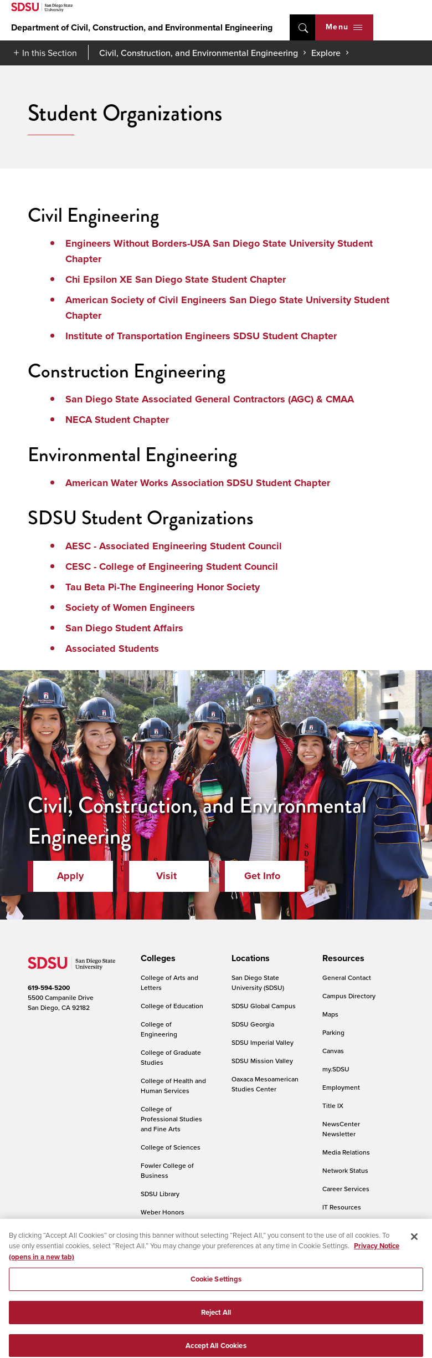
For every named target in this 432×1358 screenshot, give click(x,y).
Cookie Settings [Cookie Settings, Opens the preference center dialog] (216, 1289)
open (302, 27)
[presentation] (156, 958)
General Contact (346, 977)
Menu (344, 27)
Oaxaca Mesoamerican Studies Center (265, 1084)
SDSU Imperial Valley (263, 1042)
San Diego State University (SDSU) (258, 982)
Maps (330, 1014)
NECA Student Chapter (117, 419)
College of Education (172, 1005)
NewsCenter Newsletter (341, 1129)
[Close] (414, 1246)
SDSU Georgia (253, 1024)
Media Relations (346, 1152)
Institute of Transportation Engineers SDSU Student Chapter (201, 336)
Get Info (262, 876)
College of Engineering (159, 1029)
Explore (326, 53)
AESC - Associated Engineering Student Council (173, 546)
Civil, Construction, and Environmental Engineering (198, 53)
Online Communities (353, 1225)
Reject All (216, 1323)
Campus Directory (349, 995)
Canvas (333, 1050)
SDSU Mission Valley (262, 1060)
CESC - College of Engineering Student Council (171, 566)
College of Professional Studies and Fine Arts (171, 1119)
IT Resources (341, 1207)
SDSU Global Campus (264, 1005)
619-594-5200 (49, 988)
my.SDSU (335, 1069)
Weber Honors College (162, 1217)
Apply (70, 876)
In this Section (49, 53)
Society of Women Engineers (130, 607)
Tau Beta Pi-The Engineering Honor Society (162, 587)
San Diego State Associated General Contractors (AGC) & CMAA (209, 399)
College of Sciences (170, 1147)
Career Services (345, 1188)
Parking (333, 1032)
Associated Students (112, 648)
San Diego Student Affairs (124, 628)
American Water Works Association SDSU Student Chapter (197, 483)
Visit (166, 876)
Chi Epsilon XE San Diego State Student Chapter (175, 279)
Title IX (332, 1105)
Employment (341, 1087)
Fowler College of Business (167, 1170)
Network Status (345, 1170)
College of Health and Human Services (173, 1085)
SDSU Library (160, 1193)
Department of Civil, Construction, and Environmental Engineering (141, 27)
